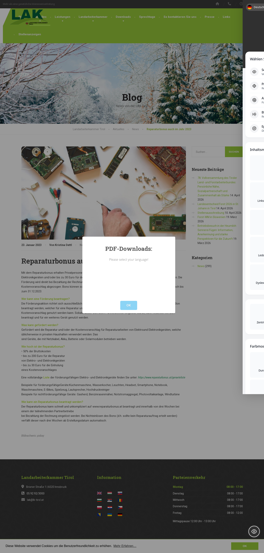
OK (128, 305)
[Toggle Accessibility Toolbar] (254, 531)
